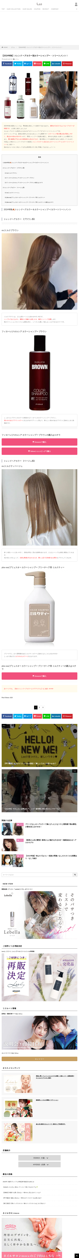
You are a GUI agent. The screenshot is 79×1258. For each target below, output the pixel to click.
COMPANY (55, 9)
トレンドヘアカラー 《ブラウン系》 (14, 168)
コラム (13, 47)
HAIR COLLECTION (14, 9)
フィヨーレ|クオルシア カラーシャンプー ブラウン (19, 177)
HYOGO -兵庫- (39, 1164)
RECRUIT (46, 9)
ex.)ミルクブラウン (11, 173)
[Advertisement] (39, 28)
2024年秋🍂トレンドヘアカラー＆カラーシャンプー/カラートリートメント (26, 162)
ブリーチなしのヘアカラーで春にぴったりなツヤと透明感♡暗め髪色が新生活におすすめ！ (50, 825)
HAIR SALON (27, 9)
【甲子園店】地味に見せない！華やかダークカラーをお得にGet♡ (22, 1198)
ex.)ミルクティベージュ (12, 192)
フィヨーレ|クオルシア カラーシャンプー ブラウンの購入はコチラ (24, 182)
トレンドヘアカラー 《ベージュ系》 (14, 187)
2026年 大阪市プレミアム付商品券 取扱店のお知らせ (18, 1181)
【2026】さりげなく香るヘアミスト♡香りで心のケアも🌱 (20, 1187)
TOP (3, 9)
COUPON (37, 9)
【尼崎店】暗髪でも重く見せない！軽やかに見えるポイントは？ (22, 1192)
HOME (6, 47)
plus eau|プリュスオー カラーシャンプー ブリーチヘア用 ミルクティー (25, 197)
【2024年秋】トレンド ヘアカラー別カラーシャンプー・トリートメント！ (40, 47)
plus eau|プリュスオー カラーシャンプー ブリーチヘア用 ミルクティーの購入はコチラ (29, 202)
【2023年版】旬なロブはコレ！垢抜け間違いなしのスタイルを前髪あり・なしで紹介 (51, 857)
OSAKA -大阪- (40, 1158)
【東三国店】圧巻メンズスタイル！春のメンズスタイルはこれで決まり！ (24, 1203)
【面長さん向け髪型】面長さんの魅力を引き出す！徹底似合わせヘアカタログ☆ (50, 841)
